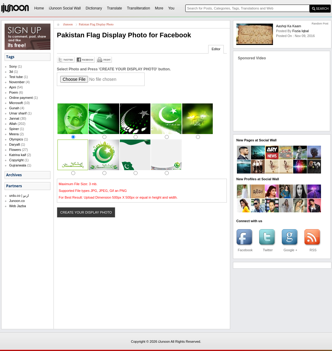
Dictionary (94, 8)
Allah (13, 123)
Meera (14, 134)
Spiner (14, 129)
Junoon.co (17, 201)
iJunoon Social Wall (65, 8)
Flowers (15, 149)
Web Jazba (17, 206)
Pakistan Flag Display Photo (96, 24)
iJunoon (68, 24)
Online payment (21, 97)
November (17, 82)
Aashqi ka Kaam (288, 26)
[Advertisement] (128, 94)
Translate (114, 8)
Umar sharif (18, 113)
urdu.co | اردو (19, 195)
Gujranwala (17, 165)
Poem (13, 92)
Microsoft (16, 103)
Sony (13, 66)
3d (11, 71)
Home (39, 8)
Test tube (16, 77)
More (159, 8)
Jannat (14, 118)
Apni (12, 87)
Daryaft (14, 144)
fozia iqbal (300, 31)
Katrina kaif (17, 155)
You (171, 8)
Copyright (16, 160)
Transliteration (138, 8)
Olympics (16, 139)
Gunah (14, 108)
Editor (216, 49)
